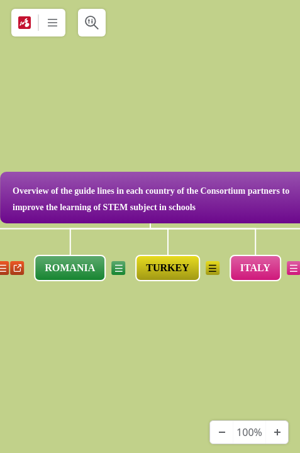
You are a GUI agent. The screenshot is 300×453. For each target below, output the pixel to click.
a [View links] (17, 268)
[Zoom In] (276, 432)
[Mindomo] (24, 22)
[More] (52, 22)
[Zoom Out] (221, 432)
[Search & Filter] (92, 22)
